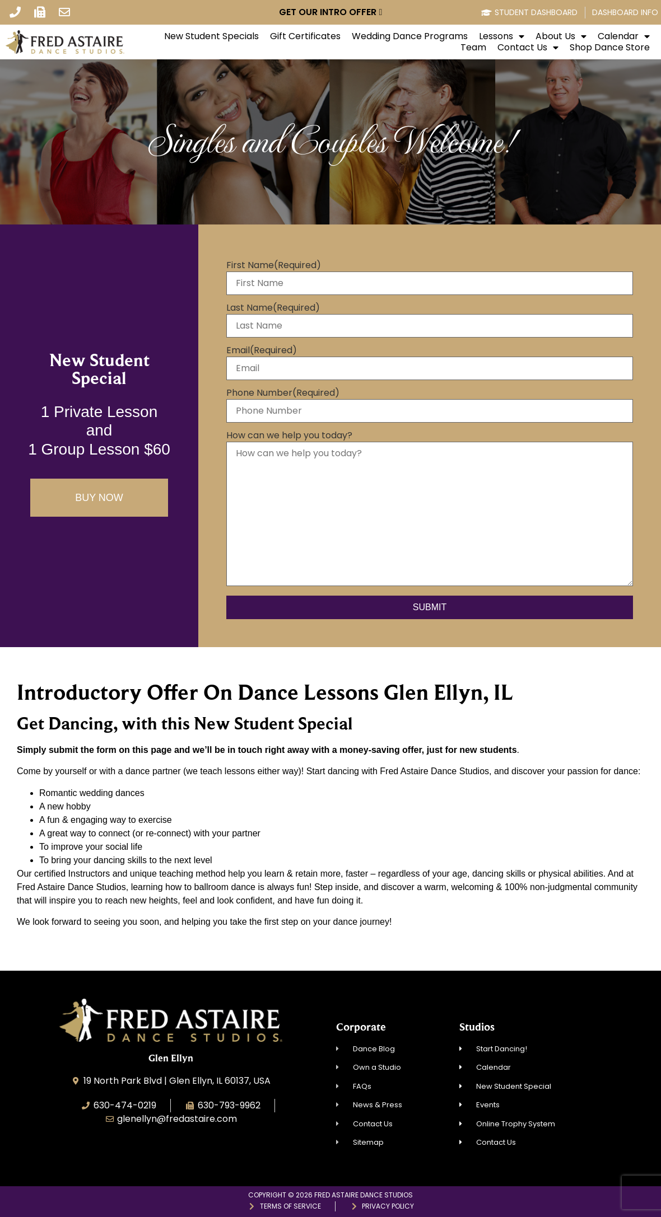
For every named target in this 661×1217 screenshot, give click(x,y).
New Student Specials (211, 36)
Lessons (501, 36)
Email (261, 350)
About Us (561, 36)
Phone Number (282, 392)
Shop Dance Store (610, 47)
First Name (273, 265)
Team (473, 47)
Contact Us (527, 47)
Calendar (624, 36)
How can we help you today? (289, 435)
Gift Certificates (305, 36)
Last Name (273, 307)
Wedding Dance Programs (410, 36)
